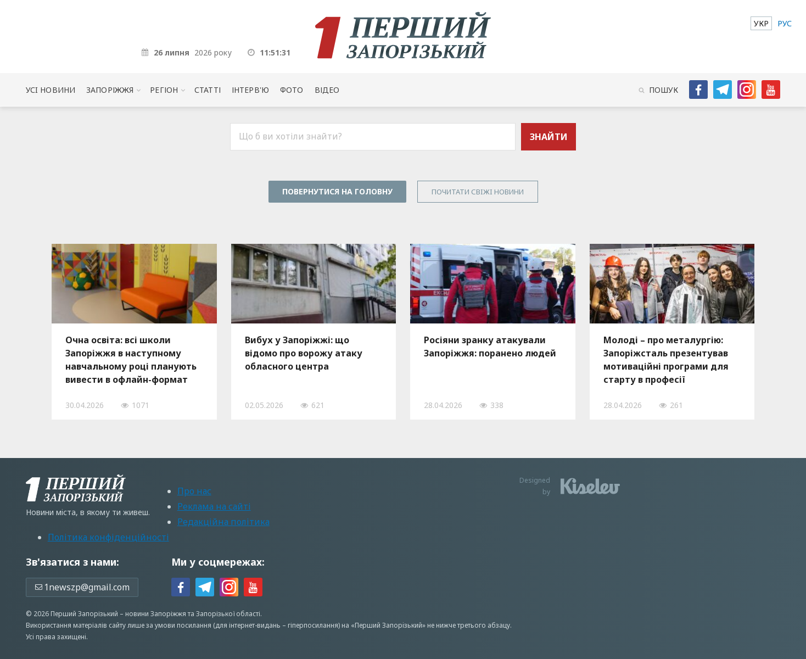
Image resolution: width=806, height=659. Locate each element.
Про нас (194, 491)
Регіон (164, 90)
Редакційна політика (223, 522)
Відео (327, 90)
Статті (207, 90)
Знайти (549, 137)
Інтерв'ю (250, 90)
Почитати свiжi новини (478, 192)
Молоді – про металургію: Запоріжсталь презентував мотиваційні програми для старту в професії (666, 360)
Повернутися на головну (337, 191)
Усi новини (50, 90)
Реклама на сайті (214, 506)
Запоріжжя (109, 90)
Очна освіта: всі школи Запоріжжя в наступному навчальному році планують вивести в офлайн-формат (131, 360)
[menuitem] (761, 23)
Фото (292, 90)
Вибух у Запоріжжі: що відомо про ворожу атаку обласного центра (303, 353)
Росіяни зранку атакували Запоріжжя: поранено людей (490, 346)
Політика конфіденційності (108, 537)
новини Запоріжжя (155, 613)
